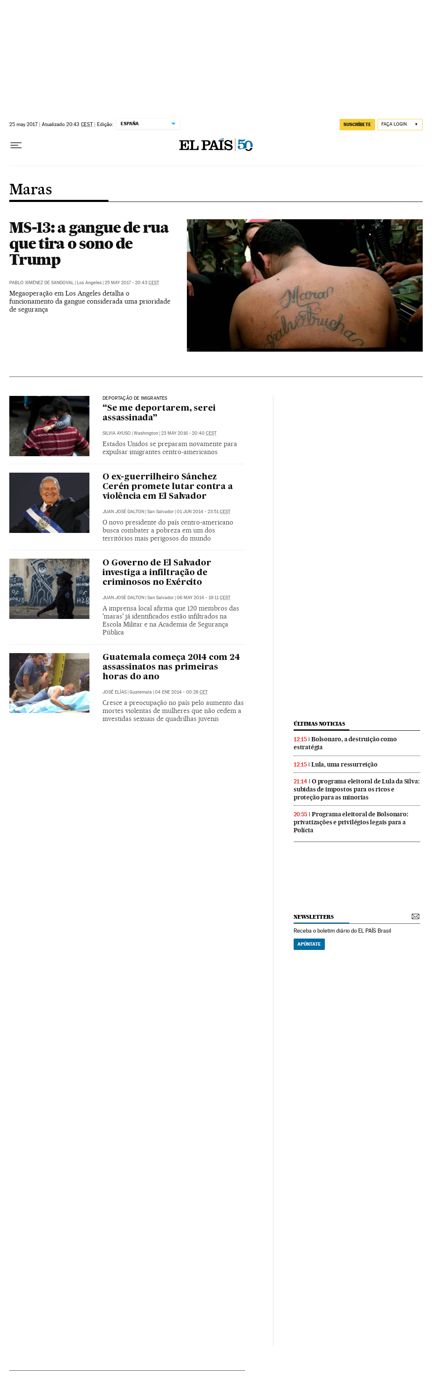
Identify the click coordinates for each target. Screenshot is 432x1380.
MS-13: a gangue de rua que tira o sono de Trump (89, 243)
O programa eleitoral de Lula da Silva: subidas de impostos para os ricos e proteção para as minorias (356, 789)
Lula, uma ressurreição (344, 764)
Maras (30, 190)
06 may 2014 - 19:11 (203, 597)
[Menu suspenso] (16, 145)
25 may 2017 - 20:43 (132, 282)
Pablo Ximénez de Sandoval (41, 282)
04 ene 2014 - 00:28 (181, 692)
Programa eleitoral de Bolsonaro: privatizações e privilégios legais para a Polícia (351, 822)
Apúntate (309, 944)
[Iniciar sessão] (400, 124)
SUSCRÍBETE (357, 124)
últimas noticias (319, 724)
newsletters (313, 917)
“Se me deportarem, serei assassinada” (159, 413)
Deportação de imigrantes (135, 398)
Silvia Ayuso (117, 433)
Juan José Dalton (123, 511)
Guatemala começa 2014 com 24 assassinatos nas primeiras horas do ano (171, 667)
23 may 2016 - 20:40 (188, 433)
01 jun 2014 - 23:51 (203, 511)
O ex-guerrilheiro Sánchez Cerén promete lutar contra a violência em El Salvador (167, 487)
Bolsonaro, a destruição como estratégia (345, 743)
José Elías (115, 692)
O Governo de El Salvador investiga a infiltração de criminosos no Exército (157, 573)
